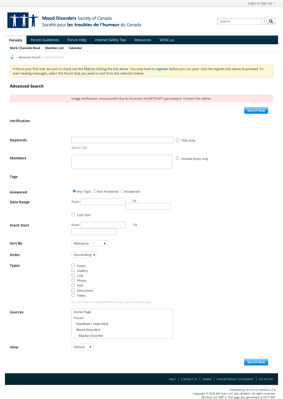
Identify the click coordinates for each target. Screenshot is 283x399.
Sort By (16, 243)
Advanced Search (30, 57)
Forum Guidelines (45, 40)
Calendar (75, 48)
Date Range (20, 202)
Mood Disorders (87, 329)
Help (172, 379)
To (135, 225)
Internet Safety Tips (110, 40)
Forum (79, 318)
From (98, 202)
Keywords (18, 140)
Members (18, 158)
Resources (142, 40)
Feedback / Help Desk (91, 324)
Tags (14, 176)
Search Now (256, 110)
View (14, 347)
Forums (15, 40)
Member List (54, 48)
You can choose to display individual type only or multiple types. (111, 302)
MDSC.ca (166, 40)
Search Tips (79, 148)
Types (15, 265)
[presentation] (109, 127)
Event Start (19, 225)
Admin (206, 379)
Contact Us (189, 379)
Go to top (266, 379)
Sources (16, 312)
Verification (20, 120)
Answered (18, 192)
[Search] (242, 21)
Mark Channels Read (25, 48)
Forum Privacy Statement (235, 379)
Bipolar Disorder (88, 335)
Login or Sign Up (261, 3)
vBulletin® (252, 390)
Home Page (82, 312)
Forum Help (77, 40)
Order (15, 254)
